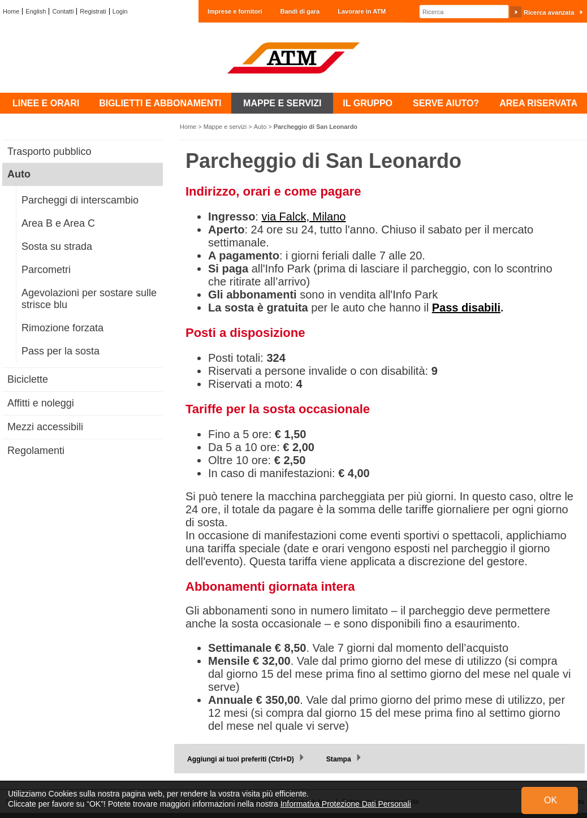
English (35, 11)
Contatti (63, 11)
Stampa (338, 759)
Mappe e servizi (225, 126)
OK (550, 800)
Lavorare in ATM (362, 11)
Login (120, 11)
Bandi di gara (300, 11)
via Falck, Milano (303, 216)
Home (11, 11)
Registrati (93, 11)
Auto (260, 126)
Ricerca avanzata (549, 12)
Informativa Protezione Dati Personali (345, 803)
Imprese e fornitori (235, 11)
